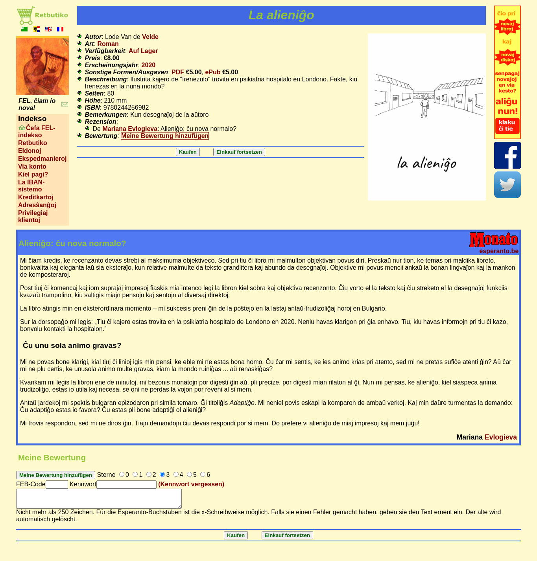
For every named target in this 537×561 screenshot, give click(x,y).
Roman (108, 43)
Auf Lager (143, 51)
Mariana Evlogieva (129, 128)
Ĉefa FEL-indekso (36, 131)
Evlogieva (501, 437)
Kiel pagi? (33, 174)
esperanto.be (499, 251)
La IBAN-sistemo (31, 186)
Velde (150, 36)
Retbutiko (32, 143)
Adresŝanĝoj (37, 205)
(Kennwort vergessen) (191, 484)
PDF (178, 72)
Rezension (100, 121)
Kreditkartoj (36, 197)
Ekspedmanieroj (42, 158)
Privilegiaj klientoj (33, 216)
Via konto (32, 166)
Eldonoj (29, 150)
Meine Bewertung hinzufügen (165, 135)
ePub (212, 72)
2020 (149, 65)
